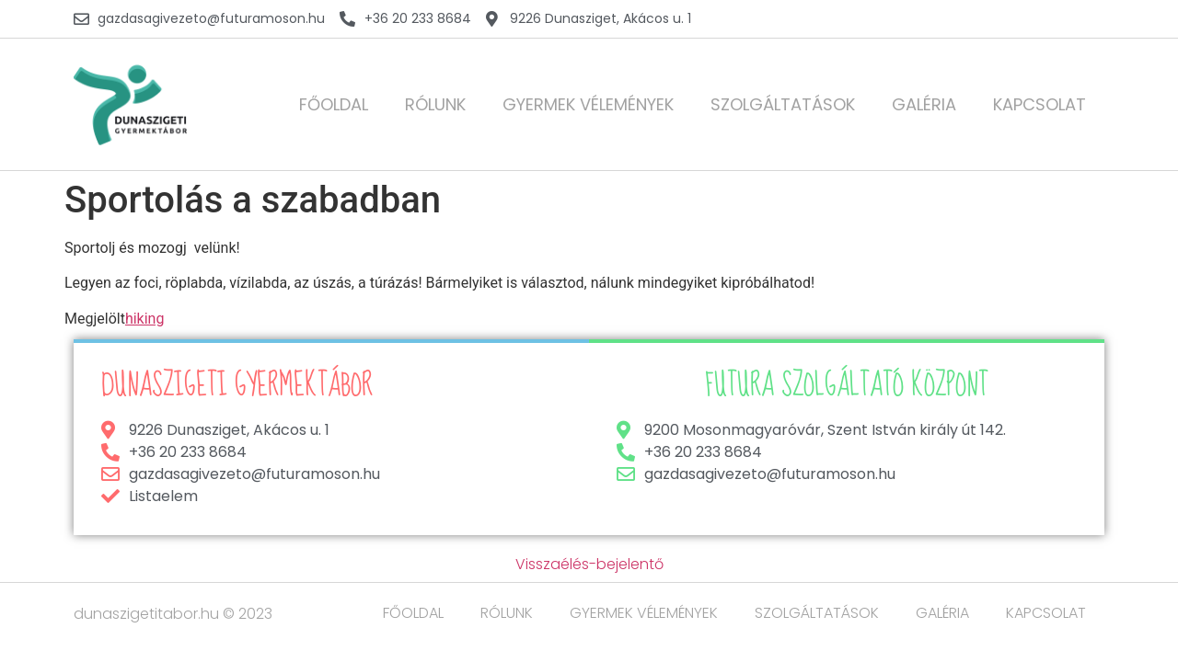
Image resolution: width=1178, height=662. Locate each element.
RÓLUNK (435, 104)
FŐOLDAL (333, 104)
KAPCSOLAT (1039, 104)
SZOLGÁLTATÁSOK (782, 104)
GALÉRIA (924, 104)
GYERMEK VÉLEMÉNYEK (588, 104)
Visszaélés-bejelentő (589, 564)
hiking (145, 318)
